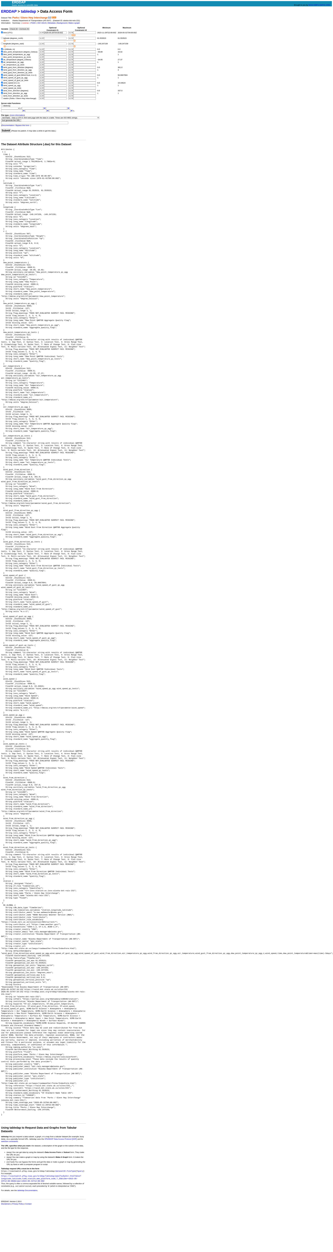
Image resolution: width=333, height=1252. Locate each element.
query (80, 1171)
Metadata (52, 23)
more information (17, 115)
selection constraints (9, 1141)
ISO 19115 (41, 23)
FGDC (33, 23)
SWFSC (322, 5)
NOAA (310, 5)
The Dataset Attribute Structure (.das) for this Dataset (36, 144)
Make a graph (74, 23)
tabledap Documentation (27, 1190)
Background (62, 23)
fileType (71, 1171)
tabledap (28, 11)
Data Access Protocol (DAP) (65, 1139)
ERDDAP (9, 11)
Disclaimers (6, 1204)
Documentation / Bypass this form (15, 125)
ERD (328, 5)
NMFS (316, 5)
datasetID (60, 1171)
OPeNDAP (48, 1139)
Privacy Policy (18, 1204)
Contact (28, 1204)
